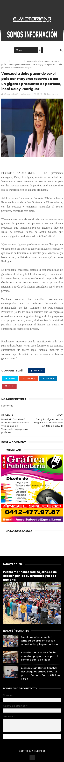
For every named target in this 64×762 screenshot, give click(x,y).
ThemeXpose (38, 751)
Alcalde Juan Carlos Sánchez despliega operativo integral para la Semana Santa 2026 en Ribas (40, 673)
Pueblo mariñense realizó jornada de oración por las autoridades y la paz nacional (30, 576)
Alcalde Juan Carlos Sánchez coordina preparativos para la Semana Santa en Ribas (40, 656)
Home (4, 50)
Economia (17, 61)
